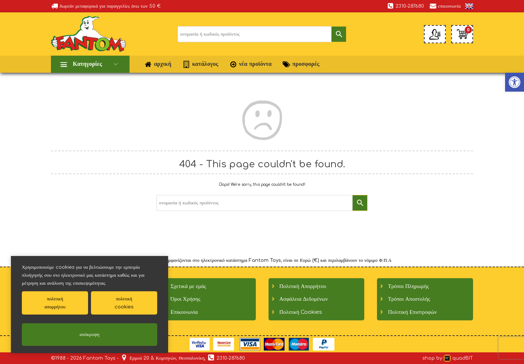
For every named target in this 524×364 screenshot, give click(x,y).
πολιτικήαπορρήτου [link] (55, 302)
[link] (469, 6)
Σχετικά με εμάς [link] (188, 286)
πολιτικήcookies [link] (124, 302)
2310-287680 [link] (405, 5)
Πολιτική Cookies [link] (300, 312)
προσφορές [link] (300, 64)
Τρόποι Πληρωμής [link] (408, 286)
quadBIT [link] (458, 358)
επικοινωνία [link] (445, 5)
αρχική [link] (157, 64)
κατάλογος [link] (200, 64)
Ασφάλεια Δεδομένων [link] (303, 299)
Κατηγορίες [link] (87, 64)
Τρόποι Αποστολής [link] (409, 299)
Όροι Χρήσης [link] (186, 299)
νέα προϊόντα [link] (250, 64)
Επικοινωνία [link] (184, 312)
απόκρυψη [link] (89, 334)
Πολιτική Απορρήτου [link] (302, 286)
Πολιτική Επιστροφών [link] (412, 312)
